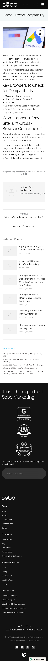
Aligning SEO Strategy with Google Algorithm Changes (31, 248)
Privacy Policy (33, 641)
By (36, 172)
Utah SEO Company (9, 595)
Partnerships (7, 552)
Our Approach (7, 519)
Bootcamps (6, 548)
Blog (13, 172)
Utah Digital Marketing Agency (13, 604)
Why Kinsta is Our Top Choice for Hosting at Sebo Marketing (21, 360)
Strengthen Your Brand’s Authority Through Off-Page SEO (23, 354)
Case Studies (7, 539)
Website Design (21, 172)
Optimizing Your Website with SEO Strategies (30, 312)
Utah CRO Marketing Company (13, 612)
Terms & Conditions (17, 641)
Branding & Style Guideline (12, 556)
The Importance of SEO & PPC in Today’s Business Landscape (30, 297)
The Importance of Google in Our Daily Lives (32, 327)
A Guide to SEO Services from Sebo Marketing (30, 263)
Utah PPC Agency (8, 600)
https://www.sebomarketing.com (32, 194)
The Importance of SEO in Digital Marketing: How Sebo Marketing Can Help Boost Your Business (32, 280)
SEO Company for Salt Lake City (14, 608)
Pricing (4, 515)
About (4, 511)
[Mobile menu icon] (42, 4)
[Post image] (10, 251)
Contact (5, 528)
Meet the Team (7, 524)
